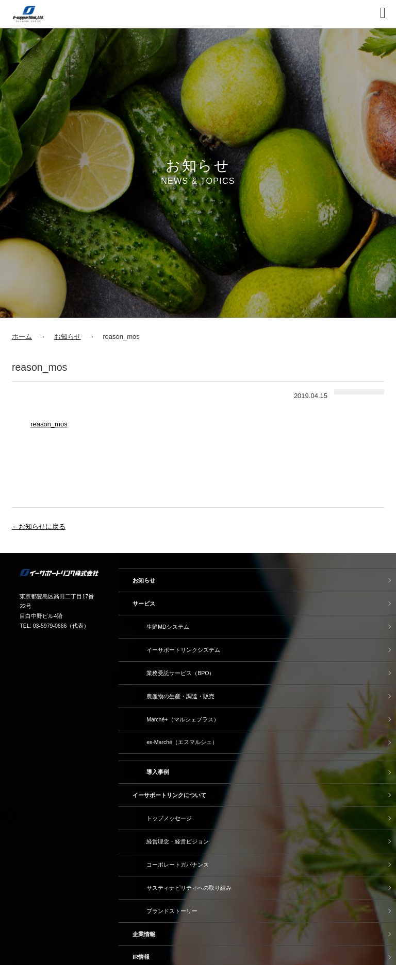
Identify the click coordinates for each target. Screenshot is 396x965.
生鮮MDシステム (167, 627)
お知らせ (67, 336)
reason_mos (49, 424)
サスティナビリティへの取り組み (189, 888)
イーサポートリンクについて (169, 795)
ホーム (22, 336)
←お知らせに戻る (38, 526)
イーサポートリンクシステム (183, 650)
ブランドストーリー (171, 911)
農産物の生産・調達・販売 (180, 696)
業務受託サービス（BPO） (180, 673)
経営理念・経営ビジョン (177, 841)
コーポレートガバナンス (177, 864)
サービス (144, 603)
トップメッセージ (169, 818)
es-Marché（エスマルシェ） (182, 742)
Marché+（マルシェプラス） (182, 719)
